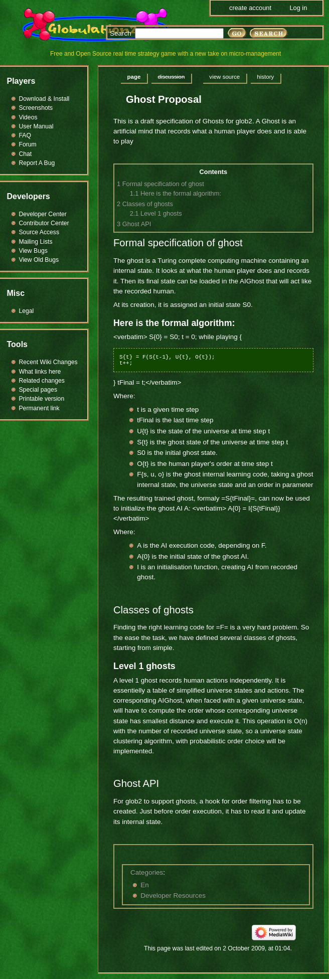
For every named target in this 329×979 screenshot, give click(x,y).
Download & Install (44, 98)
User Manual (36, 126)
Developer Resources (173, 895)
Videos (28, 117)
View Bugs (33, 250)
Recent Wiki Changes (48, 362)
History (265, 77)
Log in (298, 8)
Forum (28, 144)
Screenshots (36, 107)
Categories (146, 872)
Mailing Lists (36, 241)
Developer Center (43, 214)
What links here (40, 371)
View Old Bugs (39, 259)
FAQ (25, 135)
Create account (250, 8)
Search (120, 33)
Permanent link (39, 408)
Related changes (42, 380)
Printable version (42, 398)
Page (134, 77)
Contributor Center (44, 223)
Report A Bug (37, 163)
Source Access (39, 232)
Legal (26, 310)
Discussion (171, 77)
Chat (25, 153)
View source (224, 77)
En (144, 885)
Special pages (38, 389)
